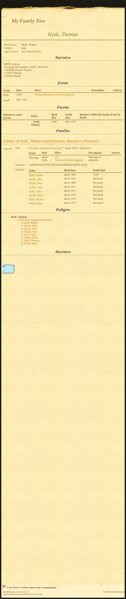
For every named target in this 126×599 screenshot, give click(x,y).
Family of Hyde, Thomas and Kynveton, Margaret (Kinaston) (51, 141)
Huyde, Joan (35, 187)
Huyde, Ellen (36, 195)
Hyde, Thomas (36, 199)
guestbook (50, 587)
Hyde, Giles (35, 191)
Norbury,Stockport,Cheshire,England (54, 94)
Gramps (20, 592)
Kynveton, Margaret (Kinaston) (44, 148)
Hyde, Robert (36, 175)
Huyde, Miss (35, 179)
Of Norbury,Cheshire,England (69, 158)
